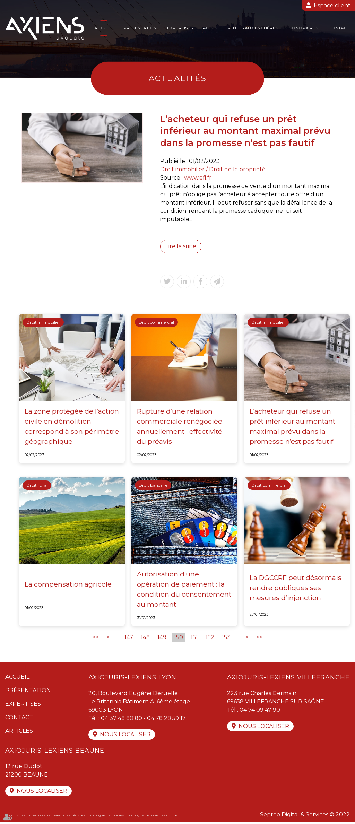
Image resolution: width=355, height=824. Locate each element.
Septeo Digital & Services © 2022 (305, 816)
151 (194, 638)
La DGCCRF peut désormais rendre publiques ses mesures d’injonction (296, 588)
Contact (338, 28)
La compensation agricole (68, 585)
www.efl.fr (198, 177)
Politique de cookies (106, 817)
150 (178, 638)
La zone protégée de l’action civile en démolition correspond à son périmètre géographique (72, 426)
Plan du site (40, 817)
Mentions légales (69, 817)
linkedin (341, 426)
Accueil (103, 28)
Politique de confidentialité (152, 817)
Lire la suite (181, 246)
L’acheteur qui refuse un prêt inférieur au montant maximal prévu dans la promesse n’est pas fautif (292, 426)
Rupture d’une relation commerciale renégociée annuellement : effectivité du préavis (180, 426)
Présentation (140, 28)
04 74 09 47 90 (260, 711)
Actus (210, 28)
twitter (341, 412)
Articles (19, 732)
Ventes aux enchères (252, 28)
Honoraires (303, 28)
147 (128, 638)
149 (162, 638)
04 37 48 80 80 (122, 719)
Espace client (332, 5)
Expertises (180, 28)
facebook (341, 398)
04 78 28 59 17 (168, 719)
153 (226, 638)
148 (145, 638)
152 (210, 638)
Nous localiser (125, 735)
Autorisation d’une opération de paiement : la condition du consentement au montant (184, 589)
